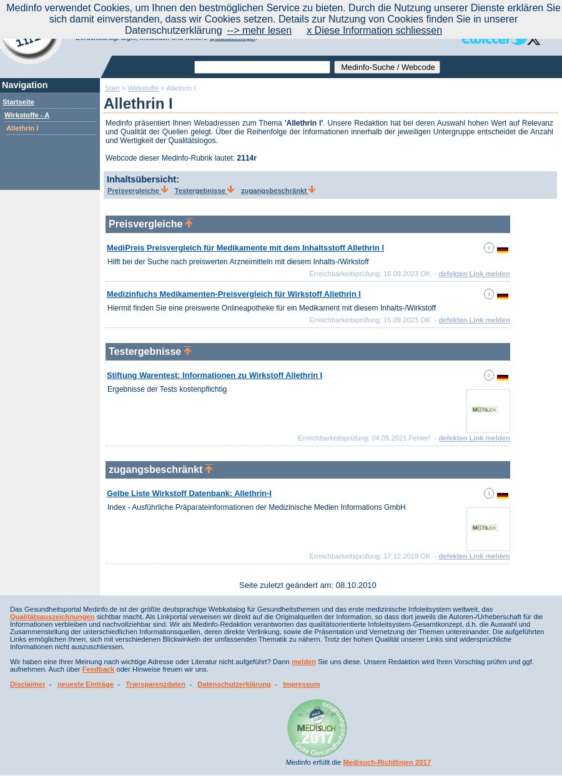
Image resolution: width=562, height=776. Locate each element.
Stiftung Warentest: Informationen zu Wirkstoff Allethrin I (214, 375)
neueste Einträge (85, 684)
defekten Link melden (474, 273)
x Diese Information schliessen (374, 30)
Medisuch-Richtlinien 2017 (387, 762)
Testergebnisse (204, 190)
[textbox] (262, 67)
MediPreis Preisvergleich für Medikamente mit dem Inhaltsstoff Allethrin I (245, 247)
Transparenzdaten (155, 684)
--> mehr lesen (259, 30)
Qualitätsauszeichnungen (52, 616)
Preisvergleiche (137, 190)
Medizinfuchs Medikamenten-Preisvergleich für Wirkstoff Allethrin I (234, 294)
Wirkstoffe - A (26, 115)
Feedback (98, 669)
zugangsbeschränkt (278, 190)
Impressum (301, 684)
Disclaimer (28, 684)
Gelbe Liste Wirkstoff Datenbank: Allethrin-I (189, 493)
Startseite (18, 102)
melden (304, 661)
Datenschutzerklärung (234, 684)
